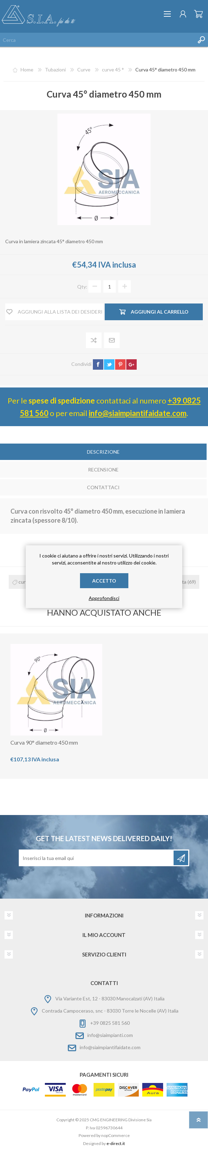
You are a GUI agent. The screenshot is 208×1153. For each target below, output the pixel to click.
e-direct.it (115, 1143)
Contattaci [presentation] (103, 487)
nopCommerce (115, 1135)
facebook (98, 364)
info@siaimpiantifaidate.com (137, 413)
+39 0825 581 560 (110, 1023)
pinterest (120, 364)
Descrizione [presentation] (103, 452)
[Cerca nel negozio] (97, 40)
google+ (131, 364)
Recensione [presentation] (103, 469)
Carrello (198, 14)
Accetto (104, 581)
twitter (109, 364)
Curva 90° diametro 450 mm (44, 742)
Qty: (82, 287)
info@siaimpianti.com (110, 1035)
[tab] (103, 452)
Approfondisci (104, 598)
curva (24, 582)
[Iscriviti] (97, 858)
